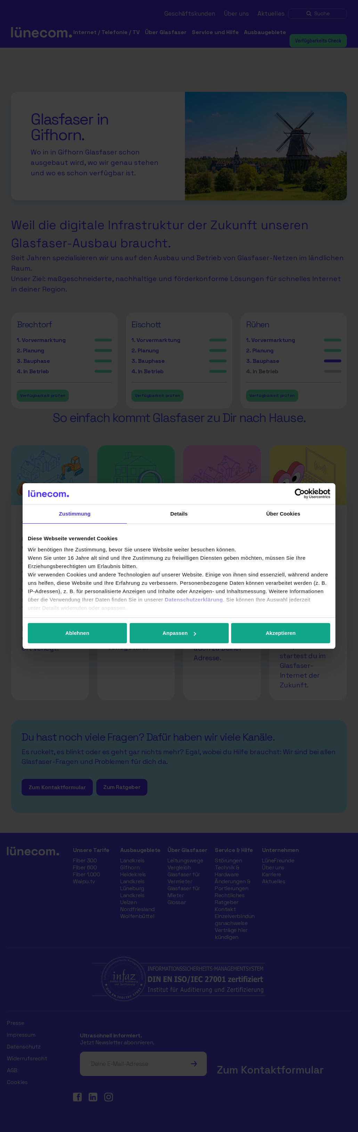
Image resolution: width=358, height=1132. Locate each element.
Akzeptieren (280, 633)
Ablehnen (77, 633)
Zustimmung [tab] (75, 514)
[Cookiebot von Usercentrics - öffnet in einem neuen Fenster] (299, 493)
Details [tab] (179, 514)
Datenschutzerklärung (194, 600)
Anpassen (179, 633)
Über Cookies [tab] (283, 514)
